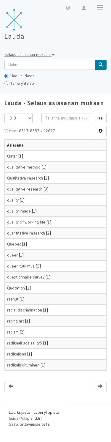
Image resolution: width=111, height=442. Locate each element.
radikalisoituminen (23, 365)
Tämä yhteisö (19, 83)
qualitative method (24, 167)
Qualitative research (25, 178)
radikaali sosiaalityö (24, 343)
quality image (19, 211)
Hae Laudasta (19, 75)
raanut (12, 299)
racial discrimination (24, 310)
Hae (99, 118)
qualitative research (24, 189)
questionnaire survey (25, 277)
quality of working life (26, 222)
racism (13, 332)
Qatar (12, 156)
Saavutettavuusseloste (29, 424)
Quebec (14, 244)
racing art (15, 321)
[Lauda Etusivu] (26, 21)
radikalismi (16, 354)
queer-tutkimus (21, 266)
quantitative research (26, 233)
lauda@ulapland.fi (24, 418)
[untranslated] (49, 65)
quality (13, 200)
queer (12, 255)
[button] (68, 7)
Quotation (16, 288)
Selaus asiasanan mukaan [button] (29, 54)
